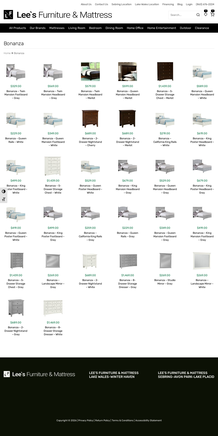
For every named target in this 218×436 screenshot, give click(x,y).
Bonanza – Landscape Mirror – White (202, 284)
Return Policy (102, 420)
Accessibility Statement (148, 420)
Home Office (135, 28)
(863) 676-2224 (205, 4)
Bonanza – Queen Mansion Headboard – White (202, 95)
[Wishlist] (206, 15)
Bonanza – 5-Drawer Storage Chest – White (53, 189)
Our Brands (37, 28)
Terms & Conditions (122, 420)
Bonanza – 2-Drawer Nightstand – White (90, 284)
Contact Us (101, 4)
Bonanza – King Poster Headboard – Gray (202, 189)
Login (189, 4)
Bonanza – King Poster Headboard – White (202, 142)
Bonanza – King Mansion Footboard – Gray (202, 236)
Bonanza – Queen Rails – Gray (127, 234)
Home (7, 53)
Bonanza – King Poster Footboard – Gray (53, 236)
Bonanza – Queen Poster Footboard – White (15, 236)
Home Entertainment (161, 28)
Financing (168, 4)
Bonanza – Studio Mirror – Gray (164, 282)
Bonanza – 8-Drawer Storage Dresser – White (53, 331)
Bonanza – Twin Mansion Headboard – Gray (53, 95)
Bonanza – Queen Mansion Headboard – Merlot (128, 95)
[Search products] (198, 14)
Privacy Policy (85, 420)
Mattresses (56, 28)
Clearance (202, 28)
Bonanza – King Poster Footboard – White (15, 189)
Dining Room (114, 28)
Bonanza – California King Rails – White (165, 142)
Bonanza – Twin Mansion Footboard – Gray (15, 95)
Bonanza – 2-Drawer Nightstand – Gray (15, 331)
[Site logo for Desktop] (58, 13)
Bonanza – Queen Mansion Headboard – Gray (165, 189)
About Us (86, 4)
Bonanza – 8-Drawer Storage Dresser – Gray (127, 284)
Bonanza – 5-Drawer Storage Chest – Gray (15, 284)
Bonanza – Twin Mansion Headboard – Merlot (90, 95)
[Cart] (212, 15)
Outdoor (185, 28)
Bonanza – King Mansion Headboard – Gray (128, 189)
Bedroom (95, 28)
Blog (179, 4)
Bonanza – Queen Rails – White (16, 140)
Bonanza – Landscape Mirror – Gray (53, 284)
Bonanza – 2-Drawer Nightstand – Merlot (127, 142)
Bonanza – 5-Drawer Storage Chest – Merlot (165, 95)
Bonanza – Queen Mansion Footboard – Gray (164, 236)
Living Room (76, 28)
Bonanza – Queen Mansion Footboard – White (53, 142)
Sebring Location (121, 4)
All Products (17, 28)
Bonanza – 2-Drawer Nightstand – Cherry (90, 142)
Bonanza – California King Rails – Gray (90, 236)
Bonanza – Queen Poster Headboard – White (90, 189)
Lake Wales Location (147, 4)
